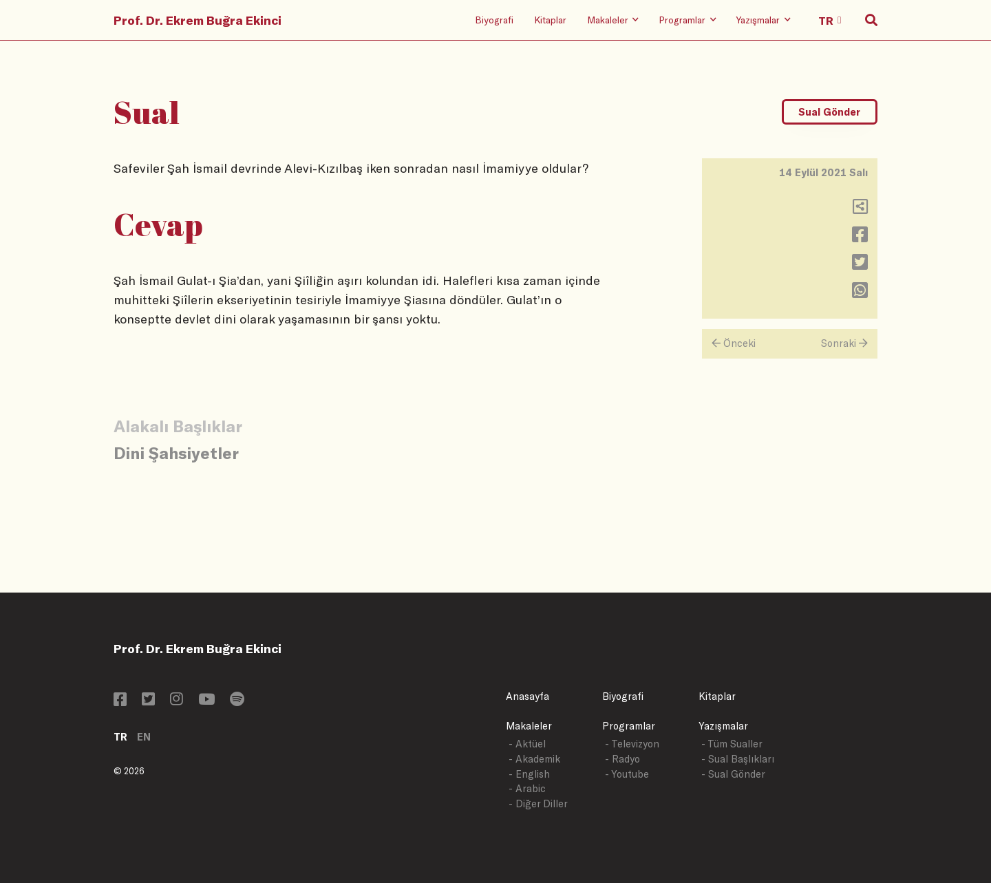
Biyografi (494, 19)
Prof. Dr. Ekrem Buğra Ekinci (197, 20)
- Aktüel (527, 743)
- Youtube (627, 774)
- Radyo (622, 759)
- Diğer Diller (538, 803)
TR (120, 737)
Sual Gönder (829, 112)
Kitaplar (550, 19)
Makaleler (529, 726)
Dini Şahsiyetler (176, 452)
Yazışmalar (723, 726)
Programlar (628, 726)
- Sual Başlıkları (737, 759)
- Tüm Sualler (732, 743)
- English (529, 774)
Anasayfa (527, 696)
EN (144, 737)
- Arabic (527, 788)
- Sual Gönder (733, 774)
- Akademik (534, 759)
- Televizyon (632, 743)
